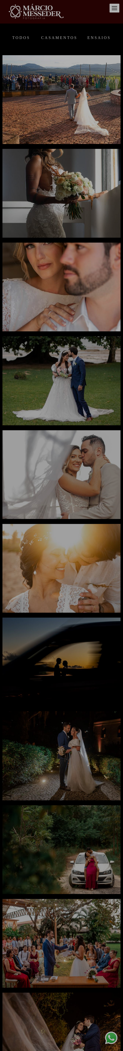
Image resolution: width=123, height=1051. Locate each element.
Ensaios (99, 38)
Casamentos (59, 38)
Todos (21, 38)
